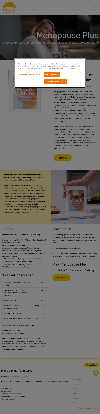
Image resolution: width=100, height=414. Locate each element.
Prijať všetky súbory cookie (55, 81)
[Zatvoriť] (82, 61)
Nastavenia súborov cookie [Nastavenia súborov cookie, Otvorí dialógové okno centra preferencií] (29, 74)
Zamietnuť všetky (52, 74)
